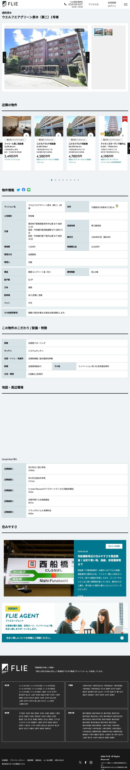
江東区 (57, 713)
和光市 (31, 698)
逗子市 (120, 734)
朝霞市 (21, 698)
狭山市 (28, 695)
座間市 (107, 737)
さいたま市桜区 (37, 689)
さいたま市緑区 (35, 692)
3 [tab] (59, 180)
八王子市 (22, 722)
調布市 (55, 722)
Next (88, 57)
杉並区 (54, 716)
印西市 (102, 695)
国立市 (57, 725)
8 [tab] (78, 180)
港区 (32, 713)
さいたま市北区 (24, 685)
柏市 (96, 692)
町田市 (21, 725)
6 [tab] (70, 180)
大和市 (95, 737)
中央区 (28, 713)
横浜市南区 (86, 716)
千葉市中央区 (87, 685)
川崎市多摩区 (106, 728)
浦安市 (85, 695)
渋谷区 (43, 716)
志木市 (26, 698)
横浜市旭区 (115, 719)
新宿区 (37, 713)
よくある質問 (48, 760)
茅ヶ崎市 (115, 734)
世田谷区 (38, 716)
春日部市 (22, 695)
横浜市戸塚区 (96, 719)
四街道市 (91, 695)
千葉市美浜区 (95, 689)
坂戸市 (26, 701)
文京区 (42, 713)
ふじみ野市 (50, 701)
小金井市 (27, 725)
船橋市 (108, 689)
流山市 (100, 692)
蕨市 (48, 695)
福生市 (21, 728)
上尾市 (33, 695)
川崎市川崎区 (106, 725)
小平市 (33, 725)
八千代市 (106, 692)
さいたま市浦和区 (49, 689)
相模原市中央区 (107, 731)
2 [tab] (55, 180)
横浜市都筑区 (96, 725)
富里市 (112, 695)
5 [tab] (67, 180)
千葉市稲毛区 (108, 685)
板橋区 (35, 719)
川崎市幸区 (115, 725)
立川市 (28, 722)
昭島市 (50, 722)
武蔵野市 (34, 722)
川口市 (49, 692)
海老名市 (101, 737)
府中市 (45, 722)
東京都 (7, 713)
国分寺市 (51, 725)
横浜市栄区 (104, 722)
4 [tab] (63, 180)
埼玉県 (7, 685)
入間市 (57, 695)
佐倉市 (118, 689)
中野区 (48, 716)
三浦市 (85, 737)
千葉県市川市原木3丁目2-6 (105, 207)
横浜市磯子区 (108, 716)
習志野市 (91, 692)
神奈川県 (71, 713)
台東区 (47, 713)
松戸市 (113, 689)
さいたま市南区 (24, 692)
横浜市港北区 (87, 719)
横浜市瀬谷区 (95, 722)
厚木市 (90, 737)
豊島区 (21, 719)
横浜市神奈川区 (97, 713)
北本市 (47, 698)
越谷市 (43, 695)
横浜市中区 (115, 713)
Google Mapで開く (9, 459)
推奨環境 (30, 760)
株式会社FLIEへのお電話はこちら (13, 764)
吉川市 (43, 701)
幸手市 (31, 701)
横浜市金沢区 (118, 716)
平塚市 (91, 734)
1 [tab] (51, 180)
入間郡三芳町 (23, 704)
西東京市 (48, 728)
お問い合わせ (59, 760)
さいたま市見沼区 (49, 685)
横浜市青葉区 (87, 725)
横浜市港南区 (106, 719)
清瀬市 (31, 728)
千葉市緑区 (86, 689)
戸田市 (52, 695)
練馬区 (40, 719)
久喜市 (42, 698)
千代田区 (22, 713)
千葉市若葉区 (118, 685)
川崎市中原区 (87, 728)
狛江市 (26, 728)
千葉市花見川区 (97, 685)
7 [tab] (74, 180)
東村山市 (44, 725)
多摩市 (37, 728)
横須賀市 (86, 734)
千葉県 (70, 685)
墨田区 (52, 713)
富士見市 (53, 698)
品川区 (21, 716)
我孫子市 (113, 692)
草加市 (38, 695)
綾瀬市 (112, 737)
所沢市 (54, 692)
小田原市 (108, 734)
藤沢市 (102, 734)
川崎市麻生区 (87, 731)
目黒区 (26, 716)
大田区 (31, 716)
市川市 (103, 689)
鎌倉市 (96, 734)
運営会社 (38, 760)
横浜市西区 (107, 713)
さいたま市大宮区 (36, 685)
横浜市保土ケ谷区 (97, 716)
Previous (4, 57)
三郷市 (21, 701)
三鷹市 (40, 722)
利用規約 (5, 760)
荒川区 (30, 719)
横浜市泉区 (112, 722)
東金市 (85, 692)
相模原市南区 (118, 731)
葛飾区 (51, 719)
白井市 (107, 695)
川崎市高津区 (96, 728)
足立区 (45, 719)
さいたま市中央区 (25, 689)
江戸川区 (57, 719)
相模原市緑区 (96, 731)
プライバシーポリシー (17, 760)
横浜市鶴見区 (87, 713)
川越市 (44, 692)
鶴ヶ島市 (38, 701)
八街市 (96, 695)
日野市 (38, 725)
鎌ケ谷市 (120, 692)
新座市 (37, 698)
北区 (25, 719)
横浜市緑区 (86, 722)
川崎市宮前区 (116, 728)
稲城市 (42, 728)
